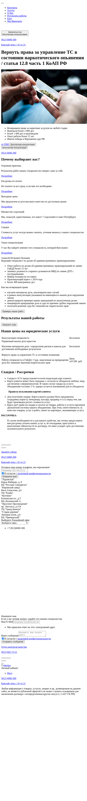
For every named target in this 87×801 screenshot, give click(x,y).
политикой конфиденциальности (34, 473)
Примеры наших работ (13, 311)
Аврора (7, 666)
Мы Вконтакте (14, 21)
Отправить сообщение (12, 642)
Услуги (10, 10)
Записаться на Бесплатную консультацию (14, 33)
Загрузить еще (9, 325)
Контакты (12, 7)
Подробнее (6, 176)
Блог (9, 18)
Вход (9, 674)
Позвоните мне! (9, 476)
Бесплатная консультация (23, 144)
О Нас (10, 13)
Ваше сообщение (10, 636)
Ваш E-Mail (7, 621)
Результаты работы (16, 15)
